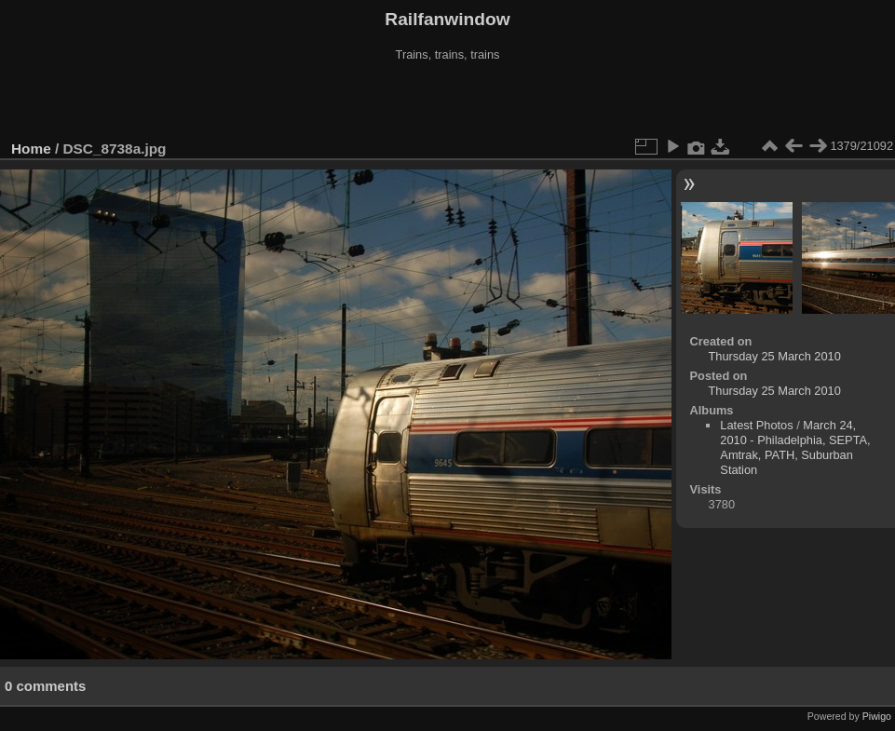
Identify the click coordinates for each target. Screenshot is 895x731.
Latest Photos (756, 425)
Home (31, 148)
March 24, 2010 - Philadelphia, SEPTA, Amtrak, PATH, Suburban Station (795, 447)
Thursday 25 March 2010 (775, 356)
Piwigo (876, 716)
